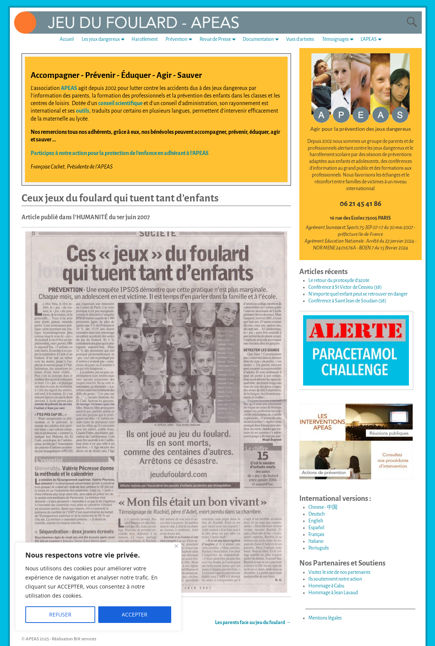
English (315, 521)
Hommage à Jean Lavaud (333, 592)
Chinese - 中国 (322, 507)
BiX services (85, 639)
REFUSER (60, 614)
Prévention (180, 39)
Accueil (67, 39)
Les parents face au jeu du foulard (253, 622)
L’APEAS (373, 39)
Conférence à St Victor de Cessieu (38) (345, 287)
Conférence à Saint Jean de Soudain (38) (347, 301)
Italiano (316, 541)
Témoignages (339, 39)
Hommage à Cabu (326, 586)
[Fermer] (176, 546)
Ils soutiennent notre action (335, 579)
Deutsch (316, 514)
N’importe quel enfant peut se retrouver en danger (358, 294)
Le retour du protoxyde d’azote (338, 280)
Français (316, 534)
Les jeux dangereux (105, 39)
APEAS (69, 88)
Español (316, 527)
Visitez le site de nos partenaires (339, 572)
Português (318, 548)
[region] (98, 586)
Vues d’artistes (300, 39)
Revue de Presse (219, 39)
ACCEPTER (134, 614)
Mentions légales (325, 618)
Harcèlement (145, 39)
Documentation (262, 39)
